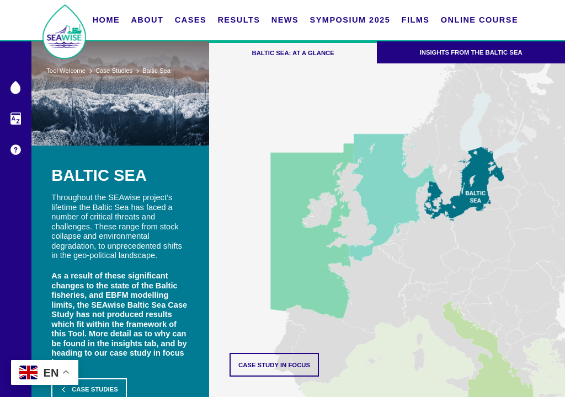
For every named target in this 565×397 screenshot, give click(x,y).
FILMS (416, 19)
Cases (190, 19)
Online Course (479, 19)
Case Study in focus (274, 365)
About (147, 19)
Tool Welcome (66, 70)
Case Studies (113, 70)
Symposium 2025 (350, 19)
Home (106, 19)
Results (238, 19)
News (285, 19)
